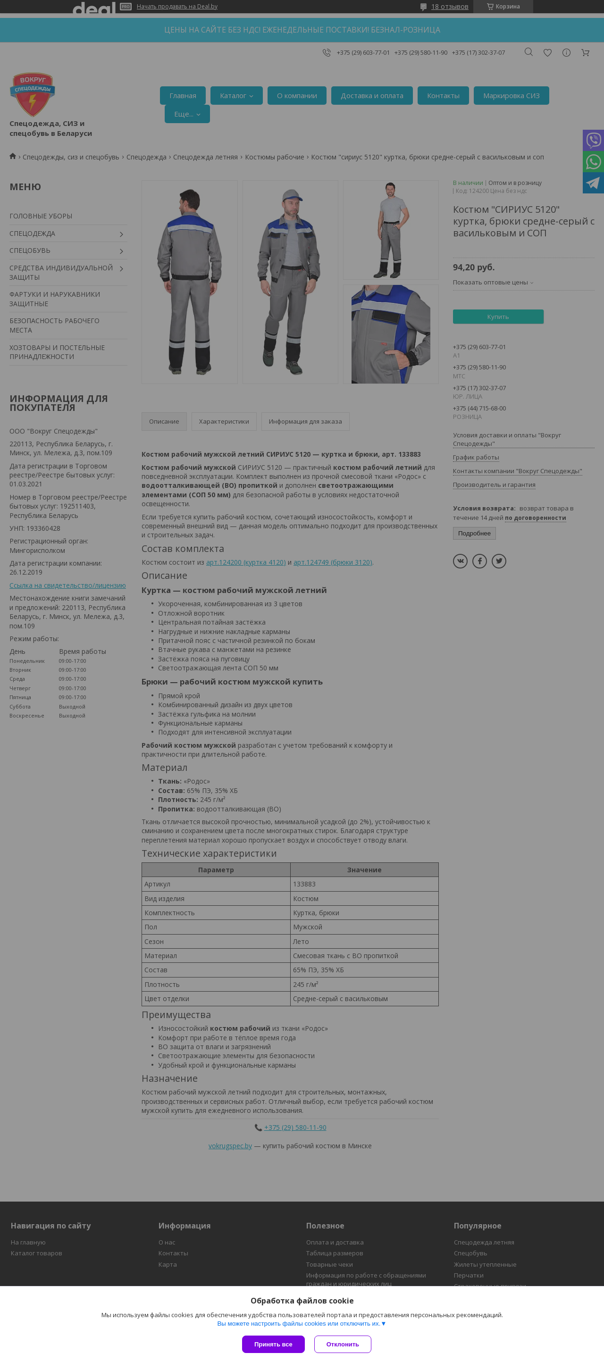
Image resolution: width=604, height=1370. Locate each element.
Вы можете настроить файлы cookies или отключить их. (298, 1323)
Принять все (273, 1344)
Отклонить (343, 1344)
